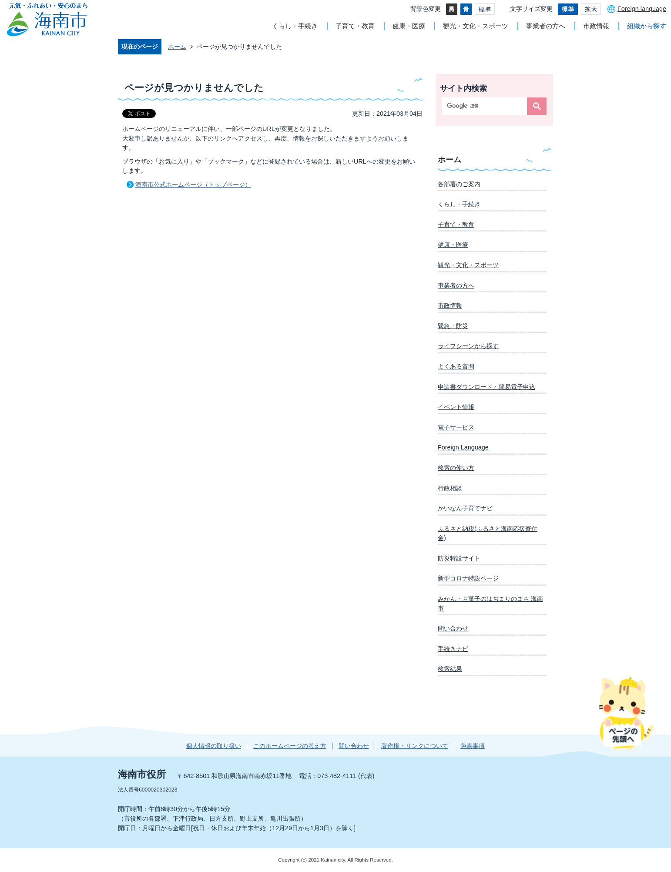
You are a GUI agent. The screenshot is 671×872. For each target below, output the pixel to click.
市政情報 (596, 26)
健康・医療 (409, 26)
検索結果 (450, 668)
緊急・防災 (453, 325)
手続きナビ (453, 648)
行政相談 (450, 488)
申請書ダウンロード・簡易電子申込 (486, 386)
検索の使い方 (456, 467)
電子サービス (456, 427)
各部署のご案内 (459, 184)
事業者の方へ (545, 26)
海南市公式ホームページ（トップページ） (193, 184)
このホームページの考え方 (289, 745)
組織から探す (646, 26)
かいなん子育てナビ (465, 508)
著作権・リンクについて (414, 745)
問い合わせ (453, 628)
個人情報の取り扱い (213, 745)
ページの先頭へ (626, 713)
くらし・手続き (295, 26)
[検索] (487, 106)
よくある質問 (456, 366)
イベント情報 (456, 406)
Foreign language (641, 8)
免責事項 (472, 745)
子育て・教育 (355, 26)
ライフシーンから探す (468, 345)
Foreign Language (463, 447)
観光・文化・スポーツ (475, 26)
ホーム (177, 46)
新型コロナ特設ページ (468, 578)
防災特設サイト (459, 558)
